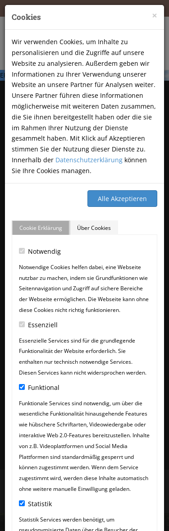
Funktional (39, 387)
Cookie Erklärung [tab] (40, 228)
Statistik (35, 503)
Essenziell (38, 324)
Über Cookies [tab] (94, 228)
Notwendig (40, 251)
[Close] (154, 15)
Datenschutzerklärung (89, 160)
